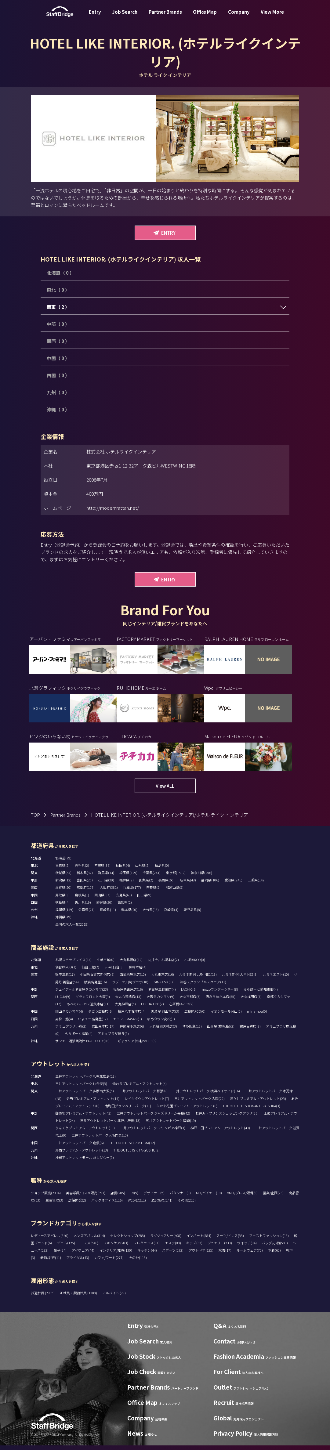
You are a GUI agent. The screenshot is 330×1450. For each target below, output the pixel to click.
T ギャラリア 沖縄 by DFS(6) (136, 1045)
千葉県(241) (152, 877)
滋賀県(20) (63, 891)
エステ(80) (173, 1247)
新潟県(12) (63, 884)
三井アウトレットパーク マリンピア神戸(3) (152, 1132)
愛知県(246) (233, 884)
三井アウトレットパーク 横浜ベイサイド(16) (206, 1095)
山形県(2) (142, 869)
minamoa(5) (257, 1015)
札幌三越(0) (105, 964)
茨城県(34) (63, 877)
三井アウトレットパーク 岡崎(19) (171, 1125)
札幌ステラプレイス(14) (73, 964)
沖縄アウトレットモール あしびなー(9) (84, 1161)
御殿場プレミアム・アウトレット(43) (83, 1117)
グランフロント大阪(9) (92, 1001)
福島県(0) (162, 869)
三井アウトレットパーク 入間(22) (199, 1102)
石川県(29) (106, 884)
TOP (35, 819)
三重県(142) (257, 884)
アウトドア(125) (201, 1254)
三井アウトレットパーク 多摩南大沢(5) (84, 1095)
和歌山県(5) (174, 891)
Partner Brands (165, 16)
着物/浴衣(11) (50, 1262)
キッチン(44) (147, 1254)
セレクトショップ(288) (127, 1240)
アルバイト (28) (114, 1297)
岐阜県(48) (188, 884)
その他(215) (187, 1204)
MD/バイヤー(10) (209, 1197)
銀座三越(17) (65, 978)
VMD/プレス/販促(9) (242, 1197)
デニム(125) (66, 1247)
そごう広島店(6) (100, 1015)
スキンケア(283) (115, 1247)
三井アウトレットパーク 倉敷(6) (79, 1147)
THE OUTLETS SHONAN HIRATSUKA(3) (251, 1110)
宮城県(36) (102, 869)
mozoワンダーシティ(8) (220, 993)
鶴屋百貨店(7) (250, 1030)
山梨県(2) (146, 884)
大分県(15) (151, 914)
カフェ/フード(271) (109, 1262)
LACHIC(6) (189, 993)
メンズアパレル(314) (89, 1240)
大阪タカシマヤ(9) (160, 1001)
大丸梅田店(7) (251, 1001)
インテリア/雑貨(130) (116, 1254)
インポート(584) (199, 1240)
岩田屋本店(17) (103, 1030)
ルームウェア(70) (250, 1254)
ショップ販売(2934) (46, 1197)
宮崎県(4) (171, 914)
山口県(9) (144, 899)
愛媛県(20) (104, 906)
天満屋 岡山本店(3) (165, 1015)
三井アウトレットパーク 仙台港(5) (81, 1088)
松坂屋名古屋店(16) (128, 993)
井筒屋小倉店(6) (132, 1030)
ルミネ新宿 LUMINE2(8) (240, 978)
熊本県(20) (129, 914)
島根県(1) (82, 899)
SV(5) (134, 1197)
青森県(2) (62, 869)
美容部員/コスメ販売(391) (85, 1197)
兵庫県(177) (132, 891)
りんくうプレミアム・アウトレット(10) (85, 1132)
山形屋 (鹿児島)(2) (220, 1030)
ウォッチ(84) (247, 1247)
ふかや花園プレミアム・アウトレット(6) (186, 1110)
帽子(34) (60, 1254)
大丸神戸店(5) (125, 1008)
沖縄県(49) (63, 921)
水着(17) (225, 1254)
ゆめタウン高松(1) (161, 1023)
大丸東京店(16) (162, 978)
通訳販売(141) (161, 1204)
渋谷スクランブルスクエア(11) (203, 986)
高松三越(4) (64, 1023)
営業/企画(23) (273, 1197)
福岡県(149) (64, 914)
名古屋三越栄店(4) (162, 993)
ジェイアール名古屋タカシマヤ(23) (81, 993)
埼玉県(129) (128, 877)
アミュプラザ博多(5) (113, 1038)
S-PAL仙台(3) (114, 971)
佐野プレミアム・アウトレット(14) (93, 1102)
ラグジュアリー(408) (165, 1240)
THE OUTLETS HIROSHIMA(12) (132, 1147)
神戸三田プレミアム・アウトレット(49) (220, 1132)
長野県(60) (166, 884)
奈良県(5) (153, 891)
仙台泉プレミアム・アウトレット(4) (139, 1088)
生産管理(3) (54, 1204)
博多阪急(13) (192, 1030)
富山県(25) (85, 884)
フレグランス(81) (146, 1247)
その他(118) (138, 1262)
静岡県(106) (210, 884)
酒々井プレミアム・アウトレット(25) (258, 1102)
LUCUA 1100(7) (152, 1008)
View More (272, 16)
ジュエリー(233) (220, 1247)
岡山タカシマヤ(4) (69, 1015)
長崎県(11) (108, 914)
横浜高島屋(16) (95, 986)
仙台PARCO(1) (65, 971)
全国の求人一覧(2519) (72, 928)
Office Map (205, 16)
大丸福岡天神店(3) (163, 1030)
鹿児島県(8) (192, 914)
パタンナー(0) (180, 1197)
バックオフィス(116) (107, 1204)
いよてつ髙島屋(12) (93, 1023)
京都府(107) (86, 891)
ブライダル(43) (77, 1262)
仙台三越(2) (90, 971)
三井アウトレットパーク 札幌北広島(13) (85, 1080)
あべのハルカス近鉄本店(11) (88, 1008)
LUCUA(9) (62, 1001)
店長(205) (118, 1197)
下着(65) (274, 1254)
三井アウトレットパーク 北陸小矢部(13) (110, 1125)
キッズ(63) (194, 1247)
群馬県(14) (106, 877)
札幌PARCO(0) (194, 964)
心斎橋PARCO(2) (181, 1008)
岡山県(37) (102, 899)
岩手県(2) (82, 869)
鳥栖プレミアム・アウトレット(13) (81, 1154)
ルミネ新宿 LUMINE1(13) (198, 978)
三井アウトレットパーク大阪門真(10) (99, 1139)
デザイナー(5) (154, 1197)
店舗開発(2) (77, 1204)
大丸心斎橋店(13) (128, 1001)
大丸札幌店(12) (131, 964)
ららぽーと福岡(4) (78, 1038)
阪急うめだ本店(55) (220, 1001)
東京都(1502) (176, 877)
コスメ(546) (89, 1247)
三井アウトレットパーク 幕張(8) (143, 1095)
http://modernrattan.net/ (112, 507)
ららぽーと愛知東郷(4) (260, 993)
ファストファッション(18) (269, 1240)
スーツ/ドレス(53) (230, 1240)
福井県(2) (126, 884)
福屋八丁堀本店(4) (132, 1015)
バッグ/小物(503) (275, 1247)
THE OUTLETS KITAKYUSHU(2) (136, 1154)
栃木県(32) (85, 877)
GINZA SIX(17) (164, 986)
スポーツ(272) (172, 1254)
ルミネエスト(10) (276, 978)
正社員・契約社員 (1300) (79, 1297)
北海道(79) (63, 862)
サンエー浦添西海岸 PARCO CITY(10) (82, 1045)
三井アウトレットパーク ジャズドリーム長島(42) (153, 1117)
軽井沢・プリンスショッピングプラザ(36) (227, 1117)
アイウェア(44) (83, 1254)
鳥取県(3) (62, 899)
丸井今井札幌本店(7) (163, 964)
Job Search (124, 16)
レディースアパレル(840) (49, 1240)
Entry (95, 16)
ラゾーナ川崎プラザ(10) (130, 986)
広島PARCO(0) (194, 1015)
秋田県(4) (123, 869)
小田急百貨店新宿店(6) (97, 978)
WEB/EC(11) (137, 1204)
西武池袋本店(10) (133, 978)
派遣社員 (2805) (43, 1297)
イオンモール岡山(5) (226, 1015)
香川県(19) (83, 906)
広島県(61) (124, 899)
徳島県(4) (62, 906)
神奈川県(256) (201, 877)
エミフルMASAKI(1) (127, 1023)
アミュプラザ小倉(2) (70, 1030)
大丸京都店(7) (190, 1001)
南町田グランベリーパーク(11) (128, 1110)
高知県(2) (125, 906)
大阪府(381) (109, 891)
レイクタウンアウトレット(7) (147, 1102)
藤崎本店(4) (138, 971)
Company (239, 16)
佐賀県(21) (86, 914)
